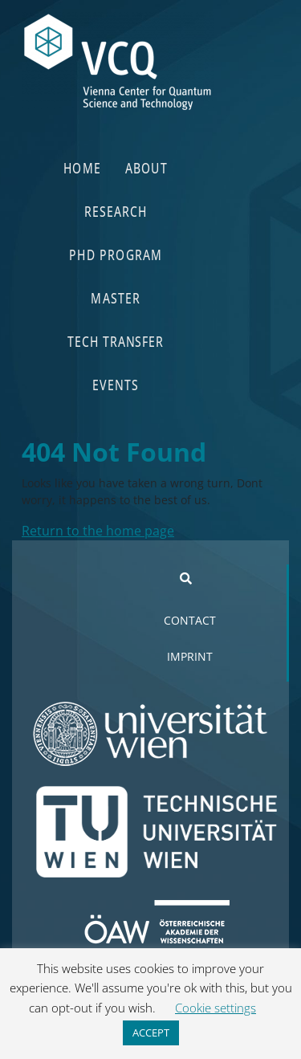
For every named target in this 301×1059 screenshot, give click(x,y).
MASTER (116, 297)
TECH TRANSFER (116, 341)
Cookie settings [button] (215, 1008)
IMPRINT (190, 656)
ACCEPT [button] (150, 1032)
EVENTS (116, 384)
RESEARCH (115, 211)
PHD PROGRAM (115, 254)
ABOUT (146, 167)
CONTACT (190, 620)
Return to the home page (98, 531)
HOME (82, 167)
